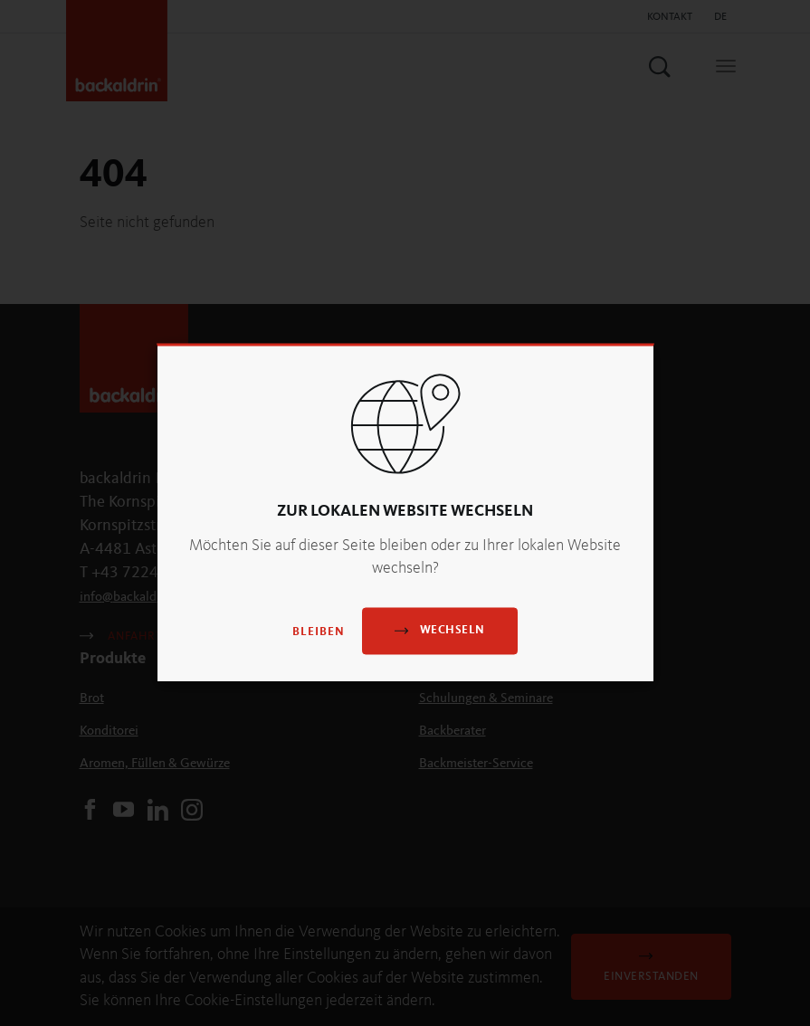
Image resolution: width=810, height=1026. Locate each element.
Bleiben (318, 632)
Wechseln (439, 630)
